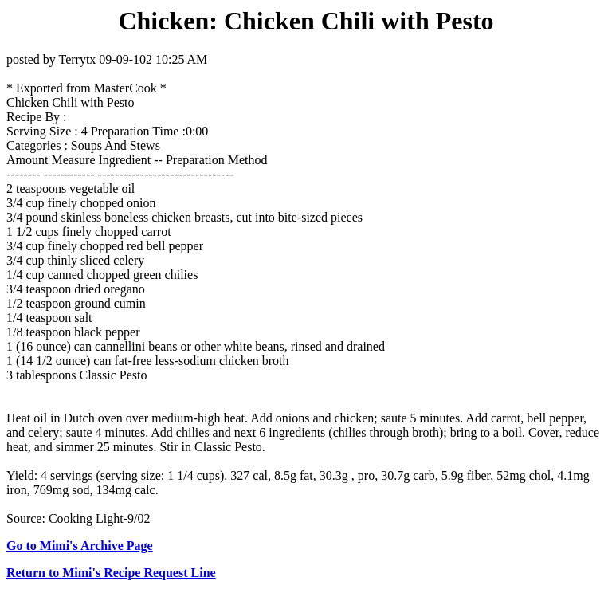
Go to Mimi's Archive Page (79, 545)
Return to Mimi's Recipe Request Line (111, 572)
